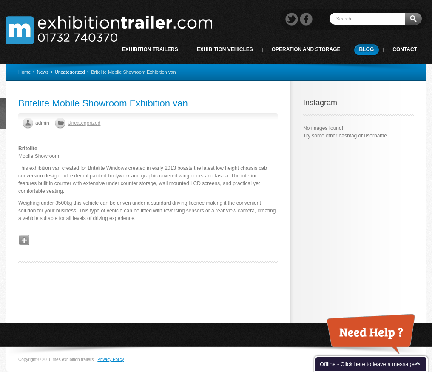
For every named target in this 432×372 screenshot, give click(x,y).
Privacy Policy (110, 359)
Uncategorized (70, 71)
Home (24, 71)
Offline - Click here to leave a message (367, 364)
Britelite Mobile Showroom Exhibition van (103, 103)
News (43, 71)
